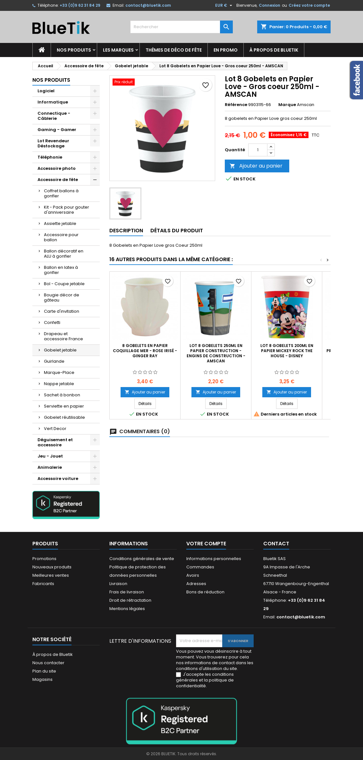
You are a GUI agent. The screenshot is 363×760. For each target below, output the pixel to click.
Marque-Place (59, 372)
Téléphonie (50, 157)
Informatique (53, 102)
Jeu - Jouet (50, 456)
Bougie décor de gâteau (61, 297)
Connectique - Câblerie (54, 115)
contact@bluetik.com (148, 5)
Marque (287, 105)
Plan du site (44, 671)
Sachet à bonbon (62, 395)
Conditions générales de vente (141, 559)
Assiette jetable (60, 223)
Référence (236, 105)
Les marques (118, 50)
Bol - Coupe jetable (64, 284)
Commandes (200, 567)
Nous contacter (48, 663)
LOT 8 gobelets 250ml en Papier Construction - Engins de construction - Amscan (216, 353)
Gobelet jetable (60, 350)
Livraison (118, 584)
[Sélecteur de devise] (224, 5)
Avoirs (192, 575)
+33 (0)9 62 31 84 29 (80, 5)
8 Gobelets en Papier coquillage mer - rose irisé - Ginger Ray (145, 351)
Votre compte (206, 543)
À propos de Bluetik (273, 50)
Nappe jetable (59, 384)
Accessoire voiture (58, 478)
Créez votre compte (309, 5)
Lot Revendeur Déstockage (53, 143)
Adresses (196, 584)
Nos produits (74, 50)
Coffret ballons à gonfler (61, 193)
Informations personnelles (213, 559)
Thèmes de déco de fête (174, 50)
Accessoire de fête (58, 180)
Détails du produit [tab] (176, 230)
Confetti (52, 322)
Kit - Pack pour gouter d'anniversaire (66, 209)
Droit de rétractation (130, 600)
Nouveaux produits (52, 567)
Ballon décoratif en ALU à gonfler (63, 253)
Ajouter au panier (256, 165)
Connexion (269, 5)
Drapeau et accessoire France (63, 336)
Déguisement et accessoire (55, 442)
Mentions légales (127, 609)
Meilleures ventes (50, 575)
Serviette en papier (64, 406)
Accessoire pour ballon (61, 237)
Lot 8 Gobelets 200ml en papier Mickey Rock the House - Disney (286, 351)
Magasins (42, 679)
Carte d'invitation (61, 311)
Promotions (44, 559)
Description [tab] (126, 230)
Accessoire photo (57, 168)
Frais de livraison (126, 592)
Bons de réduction (205, 592)
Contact (276, 543)
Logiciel (46, 91)
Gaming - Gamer (57, 130)
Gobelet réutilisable (64, 417)
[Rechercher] (181, 27)
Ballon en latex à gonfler (61, 270)
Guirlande (54, 361)
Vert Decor (55, 428)
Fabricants (43, 584)
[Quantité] (257, 150)
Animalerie (50, 467)
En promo (226, 50)
